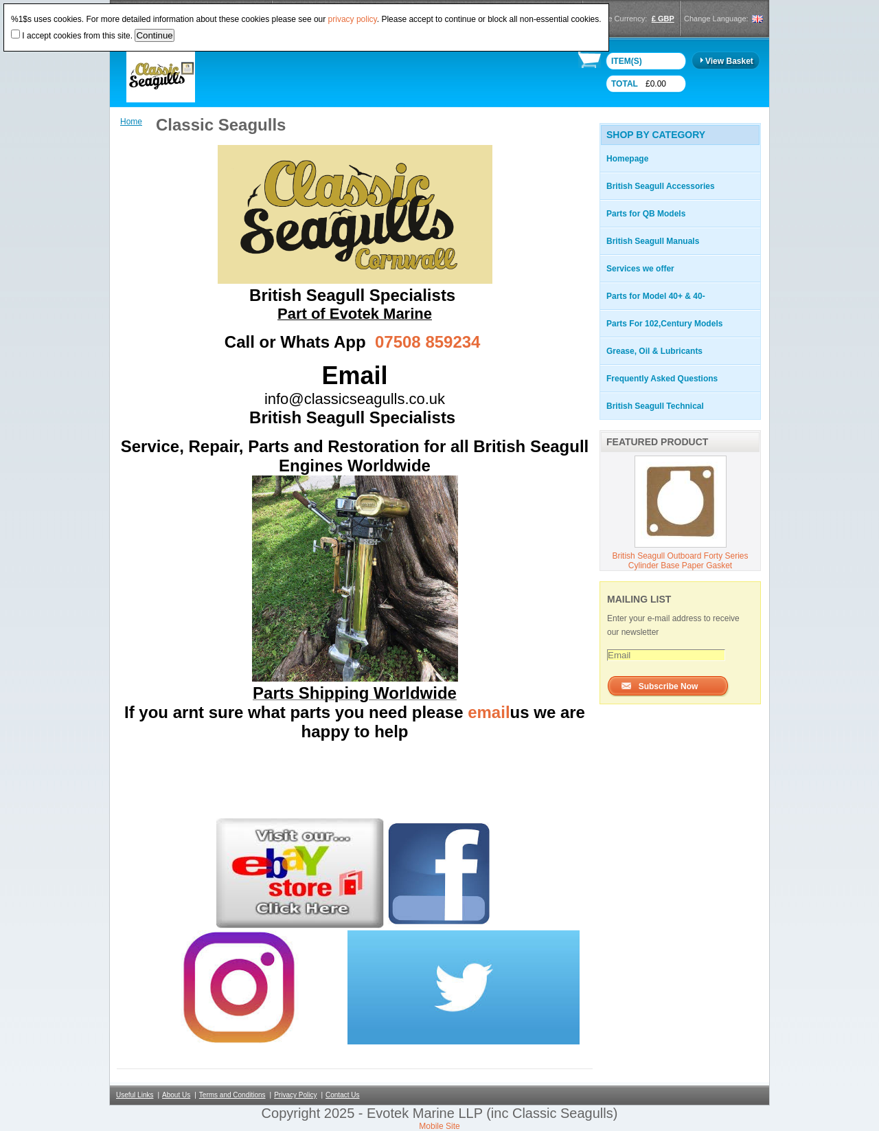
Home (131, 121)
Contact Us (342, 1095)
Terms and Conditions (232, 1095)
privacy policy (352, 19)
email (489, 712)
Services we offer (640, 268)
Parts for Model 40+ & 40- (655, 296)
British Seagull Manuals (652, 241)
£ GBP (663, 18)
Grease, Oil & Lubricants (654, 351)
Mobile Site (439, 1126)
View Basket (729, 61)
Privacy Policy (295, 1095)
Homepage (627, 159)
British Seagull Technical (655, 406)
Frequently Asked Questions (662, 378)
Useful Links (134, 1095)
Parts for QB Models (645, 214)
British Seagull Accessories (660, 186)
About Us (176, 1095)
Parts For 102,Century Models (664, 323)
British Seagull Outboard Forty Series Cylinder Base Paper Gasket (680, 560)
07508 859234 (428, 342)
